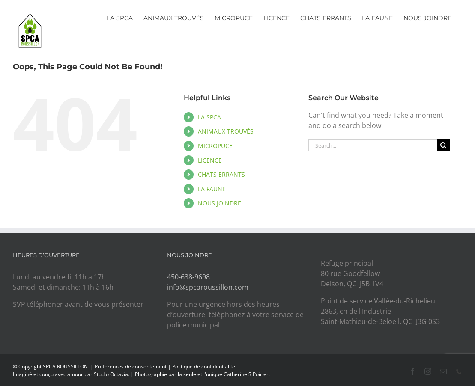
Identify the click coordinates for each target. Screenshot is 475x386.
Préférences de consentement (131, 366)
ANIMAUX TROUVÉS (226, 131)
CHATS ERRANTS (221, 174)
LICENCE (210, 160)
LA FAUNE (212, 189)
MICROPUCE (215, 146)
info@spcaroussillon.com (207, 287)
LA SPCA (209, 117)
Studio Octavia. (112, 374)
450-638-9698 (188, 277)
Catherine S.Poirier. (247, 374)
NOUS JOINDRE (219, 203)
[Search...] (372, 145)
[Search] (443, 145)
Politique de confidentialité (203, 366)
